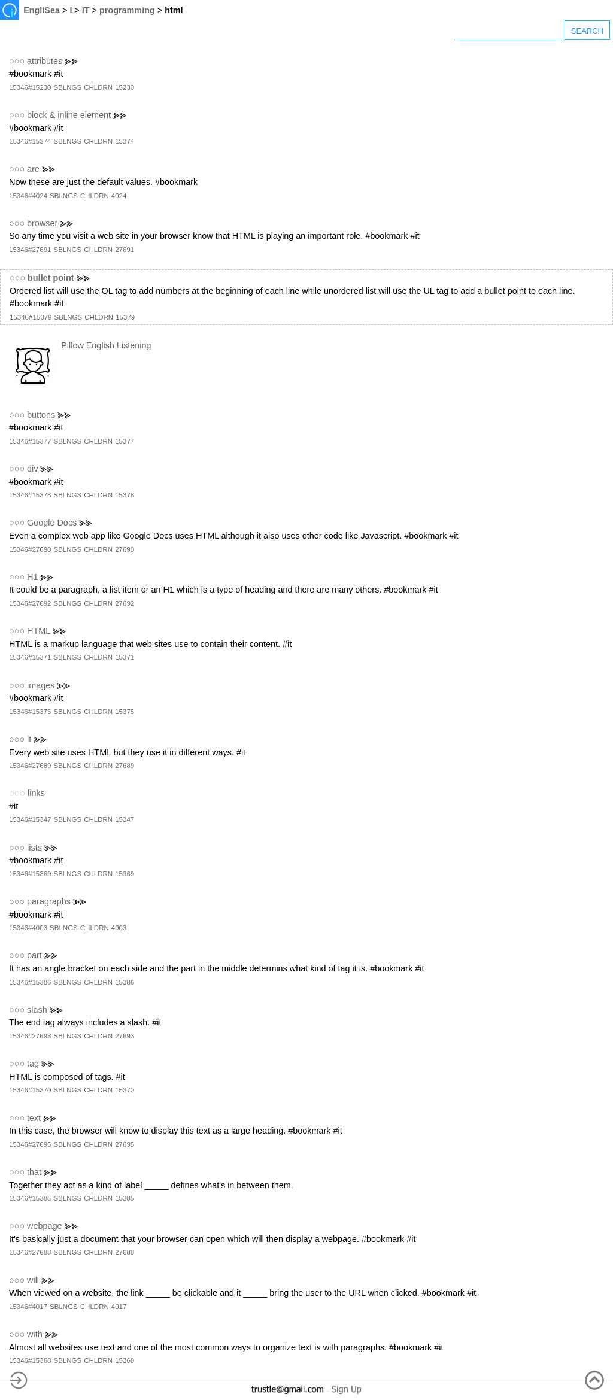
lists (34, 847)
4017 (119, 1306)
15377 (124, 441)
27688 (124, 1252)
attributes (44, 61)
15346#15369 (30, 873)
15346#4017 (28, 1306)
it (29, 739)
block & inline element (69, 115)
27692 (124, 603)
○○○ (17, 61)
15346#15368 (30, 1360)
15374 (124, 141)
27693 (124, 1036)
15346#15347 (30, 819)
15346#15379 (30, 317)
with (35, 1334)
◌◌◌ (17, 793)
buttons (41, 415)
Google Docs (52, 522)
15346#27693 (30, 1036)
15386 (124, 982)
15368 (124, 1360)
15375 (124, 711)
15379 (125, 317)
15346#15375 (30, 711)
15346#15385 (30, 1198)
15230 (124, 87)
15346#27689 (30, 765)
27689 (124, 765)
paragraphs (49, 901)
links (36, 793)
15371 (124, 657)
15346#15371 (30, 657)
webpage (44, 1226)
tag (33, 1063)
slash (37, 1010)
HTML (38, 631)
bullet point (51, 278)
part (34, 955)
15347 (124, 819)
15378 (124, 495)
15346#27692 (30, 603)
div (32, 468)
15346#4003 (28, 927)
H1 (32, 577)
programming (127, 10)
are (33, 169)
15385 (124, 1198)
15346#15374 (30, 141)
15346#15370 (30, 1090)
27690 (124, 549)
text (34, 1118)
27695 (124, 1144)
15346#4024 (28, 195)
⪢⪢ (71, 61)
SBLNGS (67, 87)
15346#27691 (30, 249)
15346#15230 (30, 87)
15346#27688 (30, 1252)
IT (86, 10)
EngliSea (41, 10)
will (33, 1280)
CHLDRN (98, 87)
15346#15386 (30, 982)
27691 (124, 249)
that (34, 1172)
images (40, 685)
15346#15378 (30, 495)
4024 (119, 195)
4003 (119, 927)
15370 (124, 1090)
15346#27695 (30, 1144)
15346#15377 (30, 441)
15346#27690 (30, 549)
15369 (124, 873)
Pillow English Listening (106, 345)
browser (42, 223)
